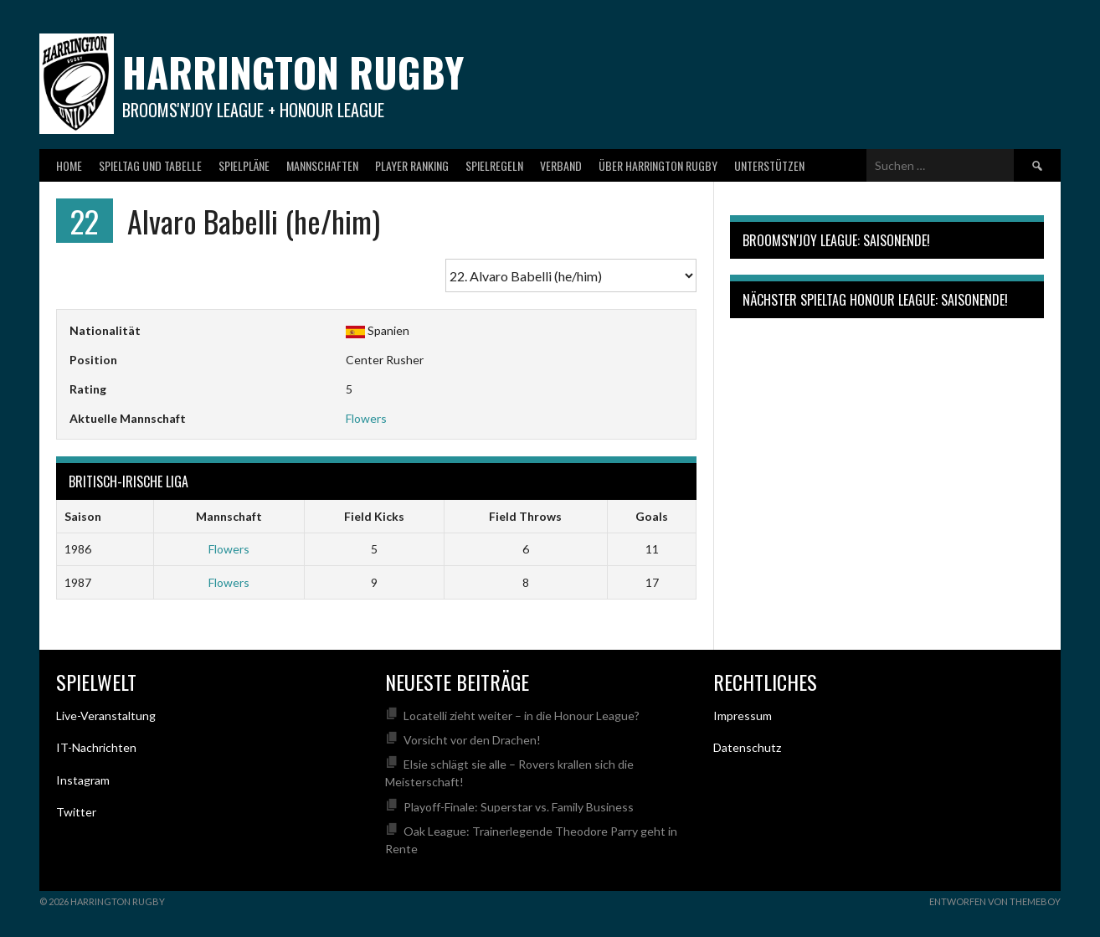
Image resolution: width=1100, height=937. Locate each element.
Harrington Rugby (293, 71)
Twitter (76, 812)
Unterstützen (769, 165)
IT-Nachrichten (96, 747)
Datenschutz (747, 747)
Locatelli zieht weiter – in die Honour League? (522, 715)
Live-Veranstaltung (106, 715)
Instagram (83, 780)
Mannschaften (322, 165)
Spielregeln (494, 165)
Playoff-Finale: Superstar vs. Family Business (519, 807)
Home (69, 165)
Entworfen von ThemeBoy (995, 901)
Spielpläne (244, 165)
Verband (561, 165)
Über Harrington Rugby (658, 165)
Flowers (366, 418)
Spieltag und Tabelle (150, 165)
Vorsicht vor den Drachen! (472, 740)
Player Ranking (412, 165)
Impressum (742, 715)
